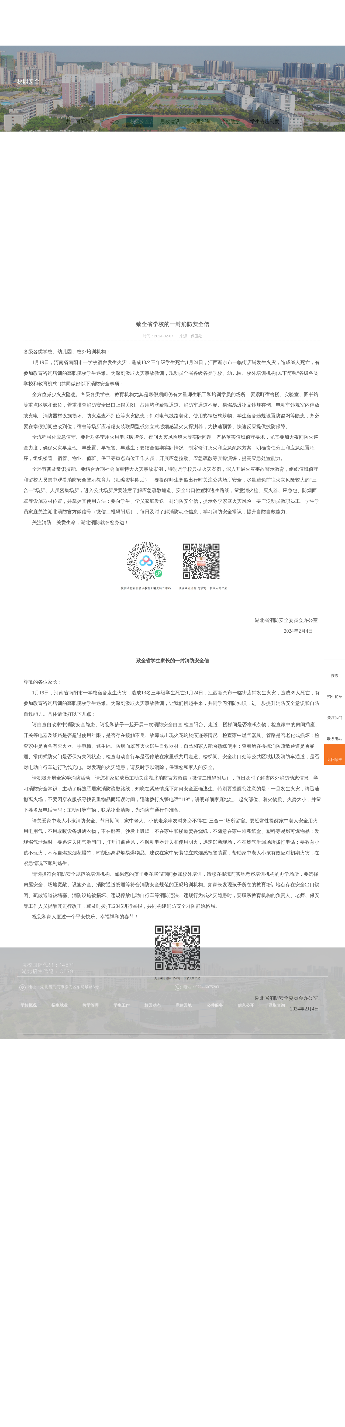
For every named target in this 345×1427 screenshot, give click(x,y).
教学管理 (183, 22)
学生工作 (209, 22)
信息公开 (314, 22)
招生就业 (156, 22)
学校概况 (130, 22)
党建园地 (262, 22)
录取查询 (314, 47)
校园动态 (236, 22)
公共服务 (288, 22)
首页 (110, 22)
